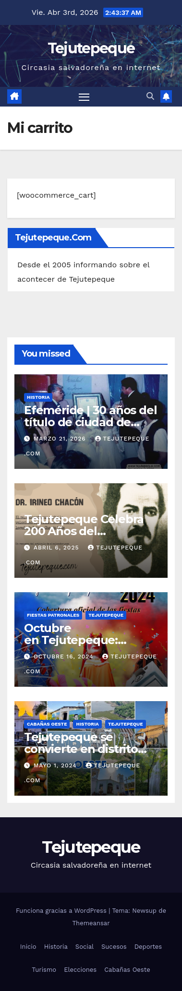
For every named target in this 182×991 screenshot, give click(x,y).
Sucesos (114, 946)
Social (84, 946)
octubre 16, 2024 (65, 656)
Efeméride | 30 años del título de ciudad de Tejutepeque (90, 422)
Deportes (148, 946)
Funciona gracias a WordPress (62, 910)
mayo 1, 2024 (56, 765)
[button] (150, 96)
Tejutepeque (91, 48)
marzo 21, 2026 (61, 438)
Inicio (28, 946)
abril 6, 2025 (57, 547)
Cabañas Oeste (47, 724)
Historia (38, 397)
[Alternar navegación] (84, 97)
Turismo (44, 969)
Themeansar (91, 923)
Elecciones (80, 969)
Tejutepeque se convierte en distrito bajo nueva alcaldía (81, 749)
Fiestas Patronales (53, 615)
